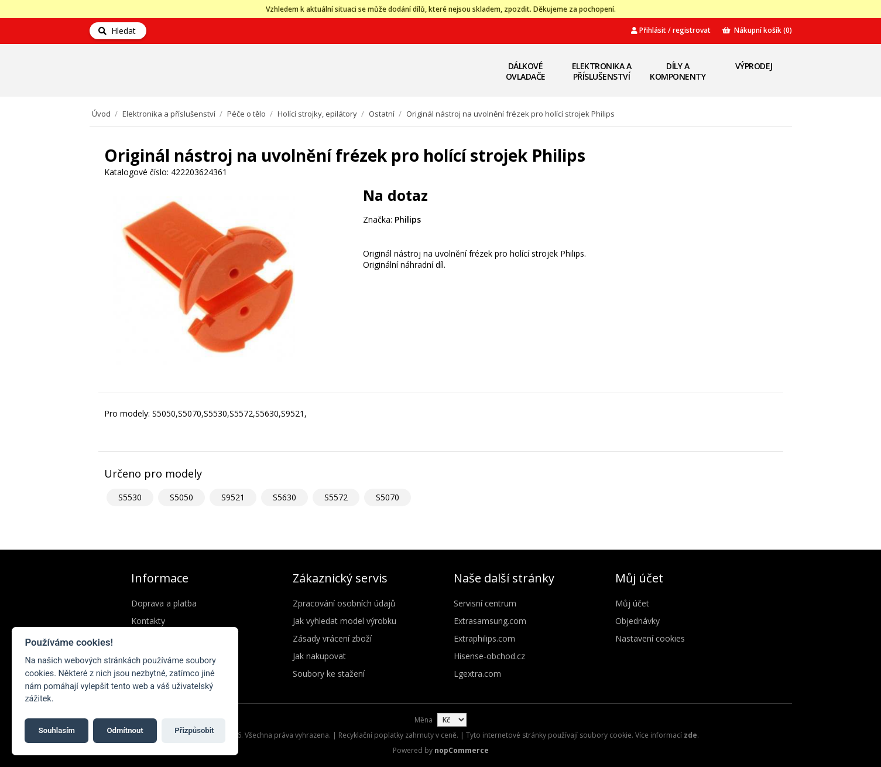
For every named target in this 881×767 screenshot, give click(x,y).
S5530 (130, 497)
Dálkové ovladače (526, 71)
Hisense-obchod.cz (489, 656)
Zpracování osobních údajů (344, 603)
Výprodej (754, 65)
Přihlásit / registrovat (671, 30)
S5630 (284, 497)
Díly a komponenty (677, 71)
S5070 (387, 497)
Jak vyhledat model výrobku (344, 620)
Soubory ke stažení (329, 673)
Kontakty (148, 620)
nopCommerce (461, 750)
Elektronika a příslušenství (602, 71)
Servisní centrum (485, 603)
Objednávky (637, 620)
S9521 (233, 497)
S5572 (336, 497)
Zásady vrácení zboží (332, 638)
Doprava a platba (164, 603)
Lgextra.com (477, 673)
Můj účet (632, 603)
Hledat (117, 30)
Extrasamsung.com (490, 620)
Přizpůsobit (194, 730)
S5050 (181, 497)
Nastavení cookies (650, 638)
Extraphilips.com (484, 638)
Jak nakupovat (319, 656)
